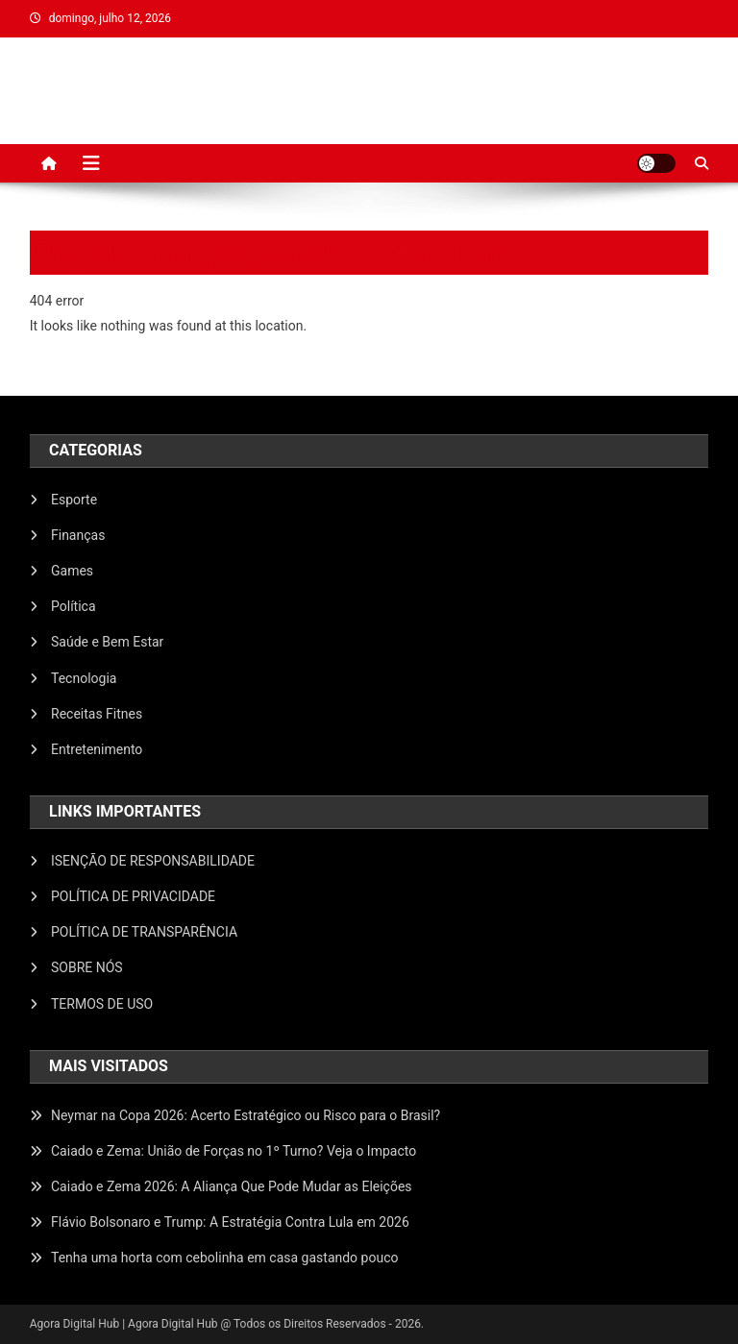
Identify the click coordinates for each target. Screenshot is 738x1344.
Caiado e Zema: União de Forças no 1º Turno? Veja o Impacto (233, 1151)
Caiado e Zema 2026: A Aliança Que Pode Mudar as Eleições (231, 1186)
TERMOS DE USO (102, 1004)
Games (72, 570)
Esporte (74, 499)
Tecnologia (83, 678)
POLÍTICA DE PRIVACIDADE (133, 896)
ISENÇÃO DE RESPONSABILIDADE (153, 860)
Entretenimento (96, 749)
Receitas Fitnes (96, 713)
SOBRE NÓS (87, 967)
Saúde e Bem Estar (107, 641)
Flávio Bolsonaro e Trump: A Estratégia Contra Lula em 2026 (230, 1222)
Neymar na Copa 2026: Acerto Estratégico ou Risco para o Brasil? (245, 1115)
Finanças (78, 535)
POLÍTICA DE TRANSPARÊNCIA (144, 932)
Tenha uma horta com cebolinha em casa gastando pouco (224, 1257)
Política (73, 606)
